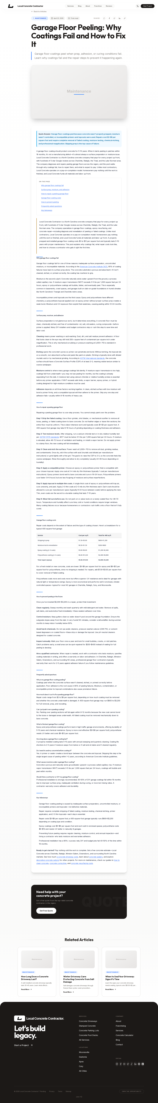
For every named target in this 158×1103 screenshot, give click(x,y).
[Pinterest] (139, 1064)
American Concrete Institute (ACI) (93, 267)
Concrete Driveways (88, 1021)
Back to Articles (38, 11)
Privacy (51, 1091)
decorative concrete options (47, 860)
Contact (119, 1044)
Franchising (121, 1026)
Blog (79, 6)
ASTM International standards (92, 358)
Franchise (98, 6)
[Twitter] (128, 1064)
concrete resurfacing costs (82, 863)
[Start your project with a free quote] (147, 6)
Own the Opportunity (131, 1091)
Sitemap (68, 1091)
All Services (84, 1040)
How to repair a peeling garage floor (54, 194)
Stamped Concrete (87, 1026)
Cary (81, 1066)
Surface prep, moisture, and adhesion (55, 189)
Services (70, 6)
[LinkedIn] (135, 1064)
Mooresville (84, 1052)
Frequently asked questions (51, 206)
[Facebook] (120, 1064)
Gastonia (83, 1057)
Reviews (109, 6)
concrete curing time (58, 863)
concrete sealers (96, 857)
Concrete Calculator (124, 1035)
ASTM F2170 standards (49, 437)
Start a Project (23, 1045)
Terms (60, 1091)
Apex (81, 1061)
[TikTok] (131, 1064)
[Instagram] (117, 1064)
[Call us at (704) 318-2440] (138, 6)
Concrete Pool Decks (88, 1035)
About (88, 6)
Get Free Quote (46, 911)
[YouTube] (124, 1064)
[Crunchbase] (143, 1064)
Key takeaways (46, 210)
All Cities (83, 1071)
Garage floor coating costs (51, 198)
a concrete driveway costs (67, 857)
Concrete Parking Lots (89, 1030)
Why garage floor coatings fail (52, 185)
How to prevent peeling (50, 202)
